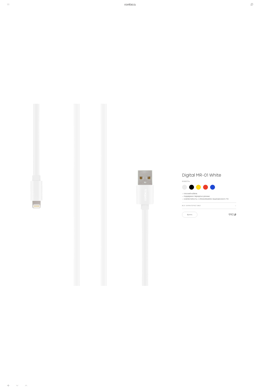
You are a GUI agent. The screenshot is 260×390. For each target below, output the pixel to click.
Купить (189, 214)
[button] (8, 4)
